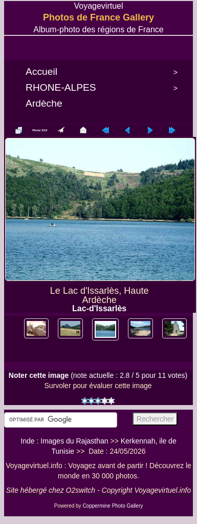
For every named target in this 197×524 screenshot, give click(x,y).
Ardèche (44, 103)
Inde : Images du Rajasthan (64, 441)
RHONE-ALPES (61, 87)
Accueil (41, 71)
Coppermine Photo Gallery (112, 506)
